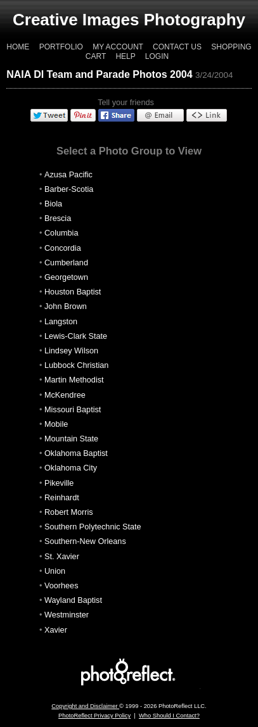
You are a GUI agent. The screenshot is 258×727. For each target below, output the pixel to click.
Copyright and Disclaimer (85, 706)
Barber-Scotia (68, 189)
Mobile (56, 424)
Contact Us (177, 46)
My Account (118, 46)
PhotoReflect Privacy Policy (94, 715)
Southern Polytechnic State (92, 526)
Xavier (55, 630)
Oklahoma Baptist (76, 453)
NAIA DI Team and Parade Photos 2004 (99, 74)
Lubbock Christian (76, 365)
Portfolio (61, 46)
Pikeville (59, 483)
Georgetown (66, 277)
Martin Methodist (74, 380)
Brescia (57, 218)
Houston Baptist (72, 292)
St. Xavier (61, 556)
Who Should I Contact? (169, 715)
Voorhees (61, 585)
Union (54, 571)
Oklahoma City (70, 468)
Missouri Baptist (72, 409)
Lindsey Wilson (71, 350)
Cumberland (66, 262)
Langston (60, 321)
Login (157, 56)
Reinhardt (61, 497)
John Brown (65, 306)
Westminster (66, 614)
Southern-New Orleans (85, 541)
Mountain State (71, 438)
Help (125, 56)
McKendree (65, 395)
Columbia (61, 233)
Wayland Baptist (73, 600)
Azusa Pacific (68, 174)
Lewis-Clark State (75, 336)
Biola (53, 203)
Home (17, 46)
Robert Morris (68, 512)
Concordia (62, 248)
